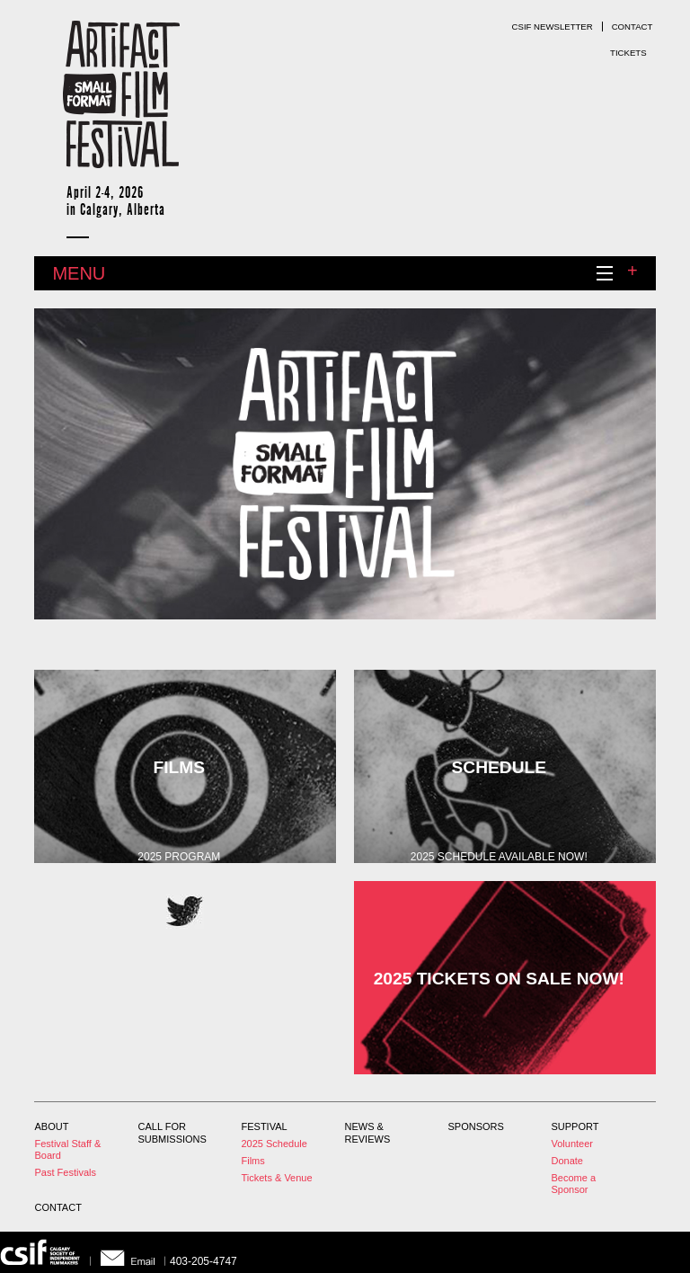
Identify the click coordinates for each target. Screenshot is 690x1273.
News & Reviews (368, 1132)
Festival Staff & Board (68, 1149)
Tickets (628, 53)
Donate (567, 1160)
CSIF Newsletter (552, 26)
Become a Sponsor (574, 1183)
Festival (265, 1126)
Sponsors (476, 1126)
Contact (632, 26)
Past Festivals (65, 1172)
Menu (344, 276)
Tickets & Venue (277, 1177)
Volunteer (572, 1143)
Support (575, 1126)
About (52, 1126)
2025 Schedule (274, 1143)
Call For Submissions (172, 1132)
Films (253, 1160)
